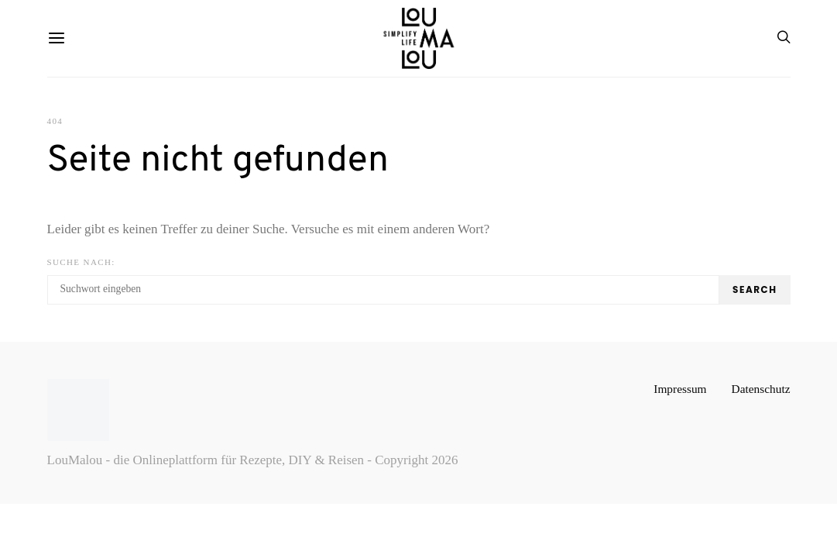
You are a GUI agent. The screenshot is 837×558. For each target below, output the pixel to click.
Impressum (679, 388)
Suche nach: (81, 262)
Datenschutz (761, 388)
